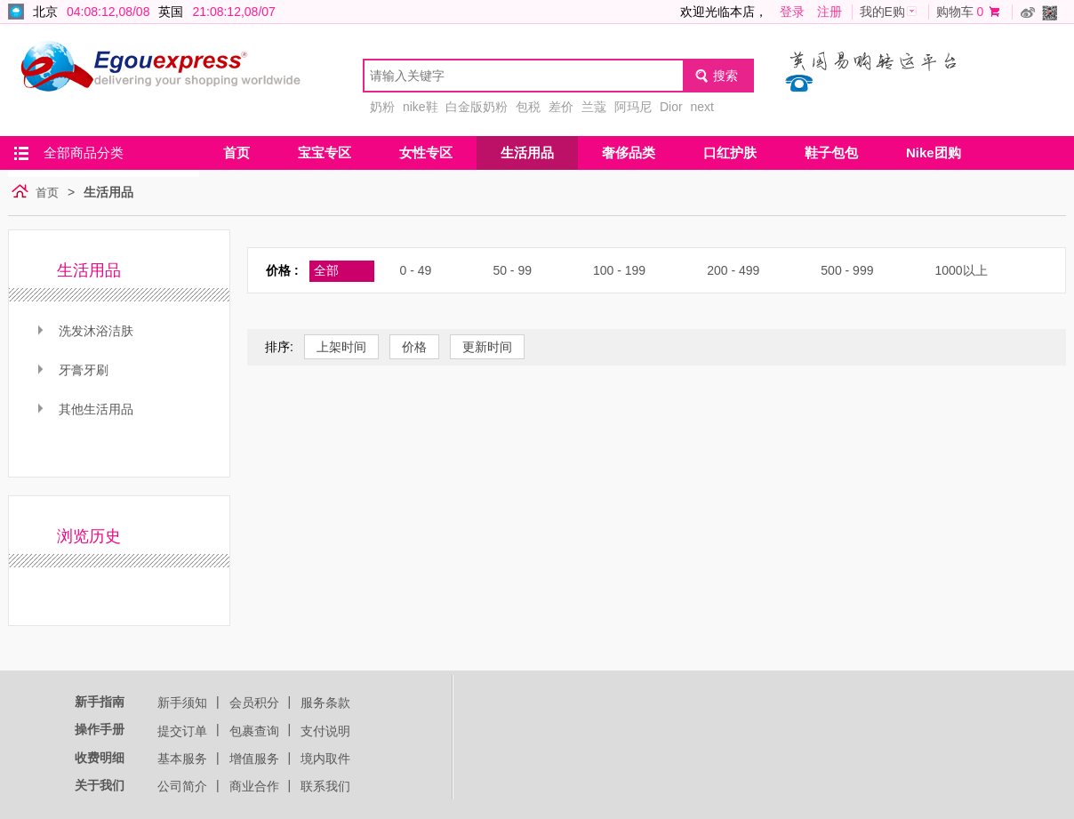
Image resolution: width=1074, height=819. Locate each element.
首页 (236, 152)
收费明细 (99, 758)
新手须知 (182, 702)
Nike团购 (933, 152)
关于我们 (99, 785)
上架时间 (341, 347)
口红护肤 (730, 152)
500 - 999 (847, 270)
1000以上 (960, 270)
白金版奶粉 (476, 107)
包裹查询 (254, 731)
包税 (528, 107)
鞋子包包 (831, 152)
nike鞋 (420, 107)
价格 (414, 347)
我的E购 (882, 11)
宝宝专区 (324, 152)
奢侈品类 (628, 152)
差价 (561, 107)
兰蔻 (593, 107)
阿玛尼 (633, 107)
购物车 (955, 11)
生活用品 (527, 152)
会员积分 (254, 702)
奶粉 (382, 107)
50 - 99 (512, 270)
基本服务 (182, 758)
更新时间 (487, 347)
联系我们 (325, 786)
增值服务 (254, 758)
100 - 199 (619, 270)
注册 (829, 11)
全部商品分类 (84, 152)
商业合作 (254, 786)
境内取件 (325, 758)
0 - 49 (416, 270)
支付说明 (325, 731)
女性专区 (426, 152)
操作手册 (99, 729)
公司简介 (182, 786)
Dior (671, 107)
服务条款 (325, 702)
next (701, 107)
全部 (326, 270)
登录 (792, 11)
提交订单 (182, 731)
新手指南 (99, 702)
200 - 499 (733, 270)
